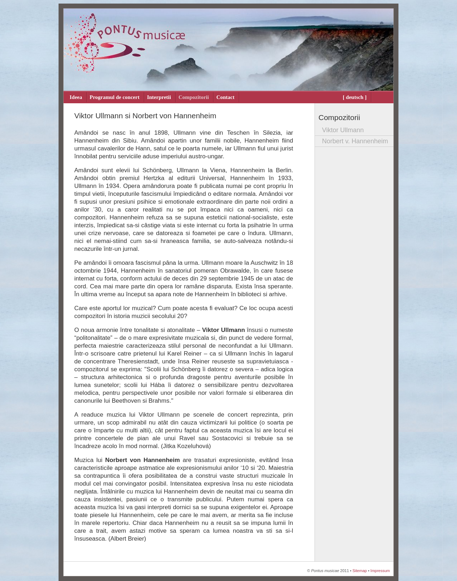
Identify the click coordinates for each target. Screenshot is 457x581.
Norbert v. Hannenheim (355, 141)
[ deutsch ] (355, 97)
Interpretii (159, 97)
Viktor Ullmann (343, 130)
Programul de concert (115, 97)
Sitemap (359, 570)
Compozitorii (194, 97)
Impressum (380, 570)
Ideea (76, 97)
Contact (225, 97)
